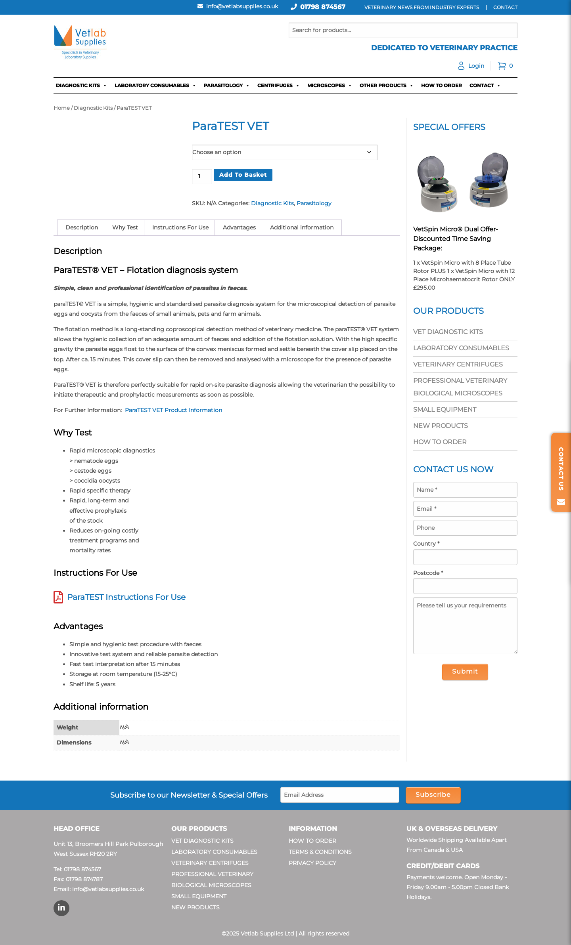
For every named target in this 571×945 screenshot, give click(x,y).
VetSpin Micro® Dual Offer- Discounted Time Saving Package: (455, 238)
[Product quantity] (202, 176)
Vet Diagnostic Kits (448, 332)
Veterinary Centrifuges (458, 364)
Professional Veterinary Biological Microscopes (460, 387)
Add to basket (243, 174)
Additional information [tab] (301, 227)
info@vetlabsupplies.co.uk (108, 889)
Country (426, 543)
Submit (465, 671)
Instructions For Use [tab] (180, 227)
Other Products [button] (387, 86)
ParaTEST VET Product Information (173, 410)
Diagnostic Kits (81, 86)
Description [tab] (81, 227)
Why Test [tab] (125, 227)
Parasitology (227, 86)
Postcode (428, 573)
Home (62, 108)
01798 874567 (322, 7)
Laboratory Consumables (155, 86)
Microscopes (329, 86)
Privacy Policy (312, 863)
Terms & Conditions (320, 852)
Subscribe (433, 794)
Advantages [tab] (239, 227)
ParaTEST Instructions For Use (126, 597)
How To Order (441, 85)
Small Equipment (444, 409)
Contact (485, 86)
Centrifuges (278, 86)
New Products (440, 426)
